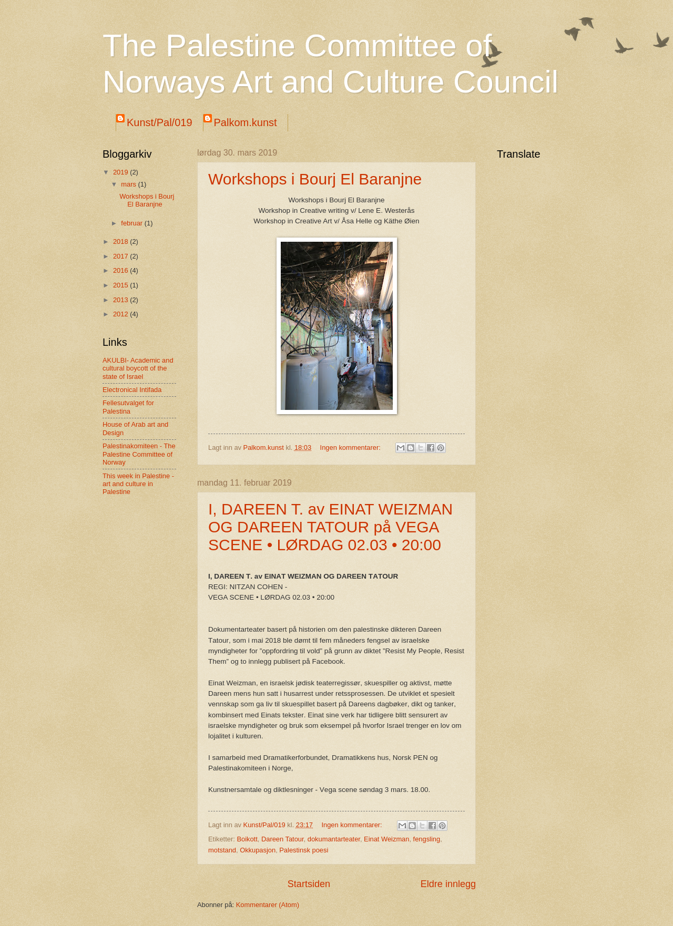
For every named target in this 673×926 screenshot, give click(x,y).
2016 (121, 270)
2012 (121, 314)
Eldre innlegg (448, 884)
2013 (121, 300)
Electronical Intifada (132, 390)
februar (132, 223)
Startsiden (309, 884)
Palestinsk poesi (303, 850)
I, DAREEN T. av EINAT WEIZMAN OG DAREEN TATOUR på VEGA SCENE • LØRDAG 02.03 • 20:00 (330, 526)
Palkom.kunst (245, 122)
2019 (121, 172)
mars (129, 184)
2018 (121, 241)
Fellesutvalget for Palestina (128, 407)
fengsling (427, 839)
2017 (121, 256)
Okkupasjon (258, 850)
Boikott (247, 839)
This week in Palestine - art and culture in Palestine (138, 484)
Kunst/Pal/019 (159, 122)
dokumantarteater (334, 839)
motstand (222, 850)
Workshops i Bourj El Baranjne (315, 179)
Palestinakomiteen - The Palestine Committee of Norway (139, 454)
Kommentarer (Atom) (267, 905)
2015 (121, 285)
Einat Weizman (386, 839)
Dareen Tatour (282, 839)
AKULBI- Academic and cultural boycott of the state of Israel (138, 368)
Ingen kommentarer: (351, 447)
